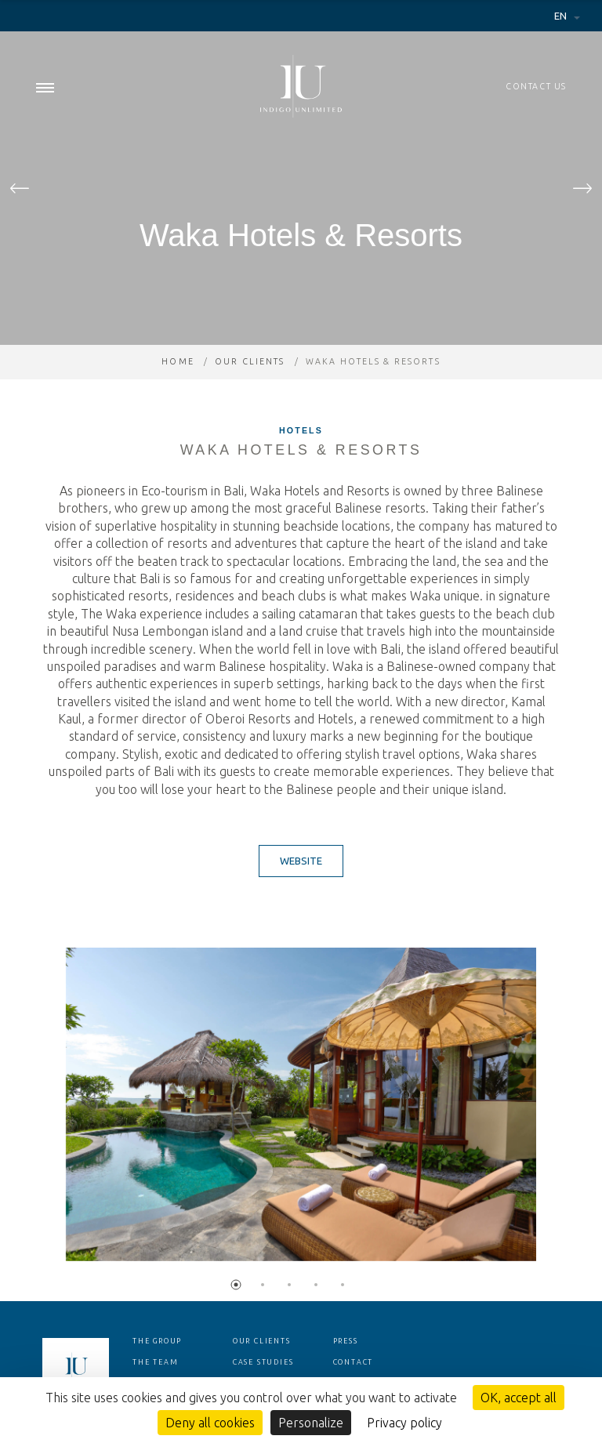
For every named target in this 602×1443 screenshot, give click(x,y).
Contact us (536, 86)
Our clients (250, 361)
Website (301, 860)
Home (177, 361)
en (561, 15)
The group (157, 1341)
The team (155, 1362)
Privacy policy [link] (404, 1423)
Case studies (263, 1362)
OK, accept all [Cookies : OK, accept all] (519, 1397)
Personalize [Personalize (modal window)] (310, 1423)
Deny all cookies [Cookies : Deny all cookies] (210, 1423)
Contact (353, 1362)
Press (345, 1341)
